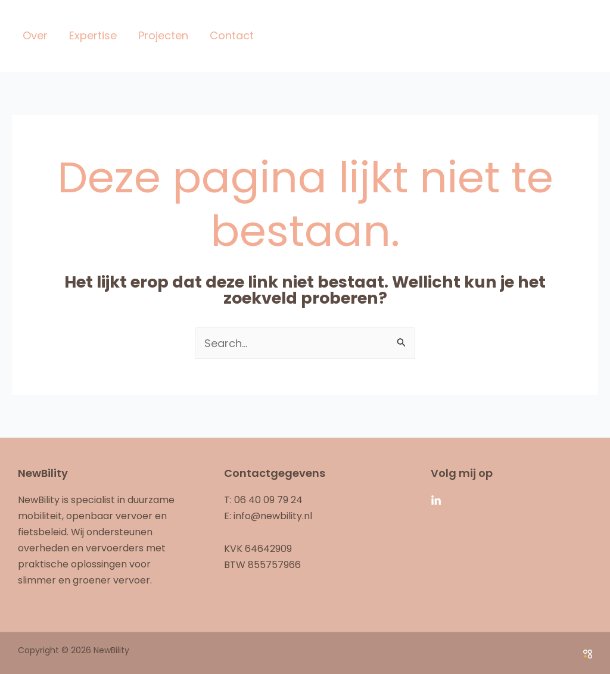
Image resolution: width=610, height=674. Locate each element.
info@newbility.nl (273, 516)
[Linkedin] (436, 500)
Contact (232, 35)
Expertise (93, 35)
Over (35, 35)
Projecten (163, 35)
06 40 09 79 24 (268, 500)
